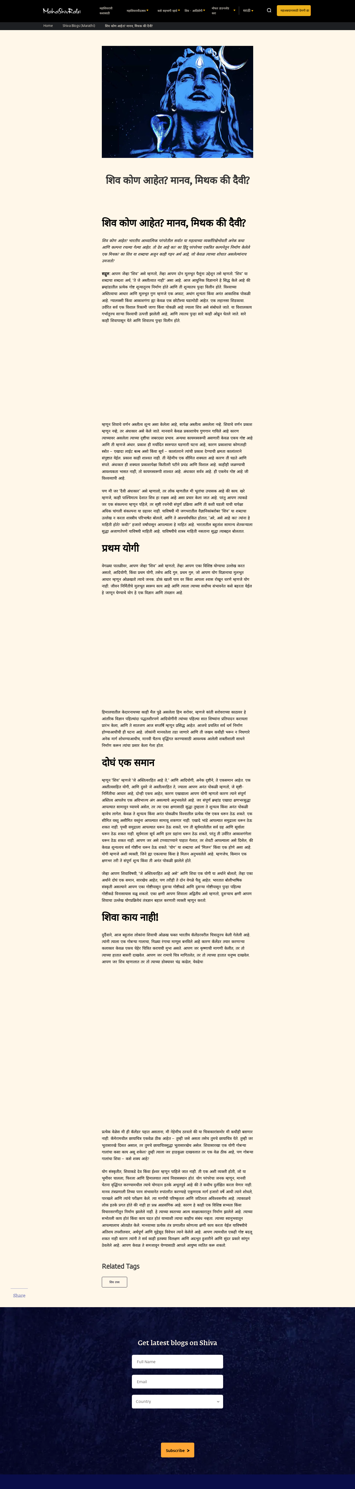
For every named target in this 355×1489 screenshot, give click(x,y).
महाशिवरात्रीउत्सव (137, 11)
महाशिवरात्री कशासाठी (106, 10)
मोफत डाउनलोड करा (220, 10)
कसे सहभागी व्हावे (168, 11)
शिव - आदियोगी (194, 11)
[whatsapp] (19, 1333)
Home (48, 25)
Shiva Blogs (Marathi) (79, 25)
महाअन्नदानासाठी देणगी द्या (295, 10)
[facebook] (19, 1307)
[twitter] (19, 1320)
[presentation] (177, 1426)
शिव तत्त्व (114, 1282)
